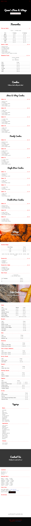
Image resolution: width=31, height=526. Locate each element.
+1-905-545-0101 (12, 489)
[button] (30, 1)
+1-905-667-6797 (15, 490)
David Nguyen (18, 521)
